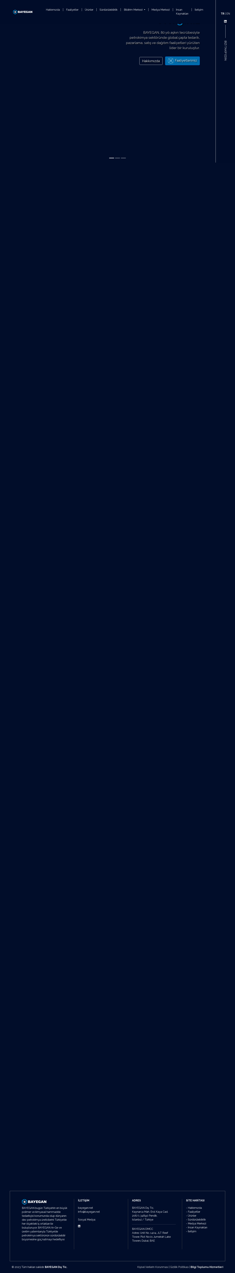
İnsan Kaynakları (182, 11)
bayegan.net (85, 1207)
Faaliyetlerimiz (182, 61)
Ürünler (89, 9)
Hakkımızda (53, 9)
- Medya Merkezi (196, 1223)
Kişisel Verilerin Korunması (152, 1267)
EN (228, 13)
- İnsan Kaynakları (196, 1227)
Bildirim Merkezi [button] (133, 9)
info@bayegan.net (89, 1211)
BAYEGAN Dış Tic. (56, 1267)
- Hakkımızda (194, 1207)
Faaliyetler (72, 9)
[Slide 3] (123, 158)
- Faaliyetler (193, 1211)
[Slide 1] (111, 158)
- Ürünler (191, 1215)
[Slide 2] (117, 158)
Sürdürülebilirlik (109, 9)
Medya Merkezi (160, 9)
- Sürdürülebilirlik (196, 1219)
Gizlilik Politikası (179, 1267)
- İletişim (191, 1231)
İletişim (199, 9)
